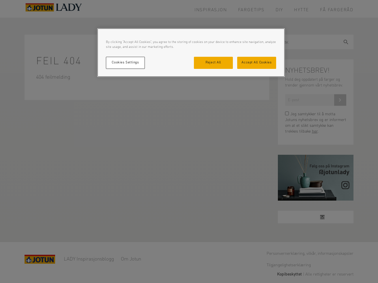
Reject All (213, 62)
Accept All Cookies (257, 62)
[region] (191, 52)
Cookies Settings (125, 62)
